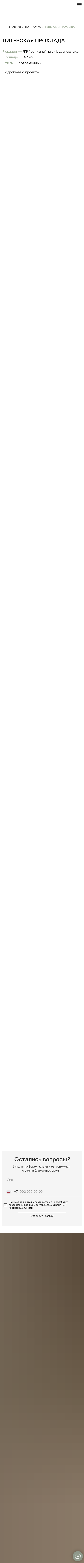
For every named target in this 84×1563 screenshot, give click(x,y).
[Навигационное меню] (79, 4)
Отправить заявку (41, 1216)
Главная (15, 27)
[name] (42, 1179)
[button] (21, 72)
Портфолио (33, 27)
